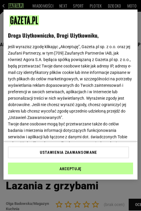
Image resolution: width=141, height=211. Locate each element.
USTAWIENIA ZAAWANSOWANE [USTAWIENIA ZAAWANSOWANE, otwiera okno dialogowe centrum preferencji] (68, 152)
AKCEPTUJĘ (70, 168)
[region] (70, 95)
